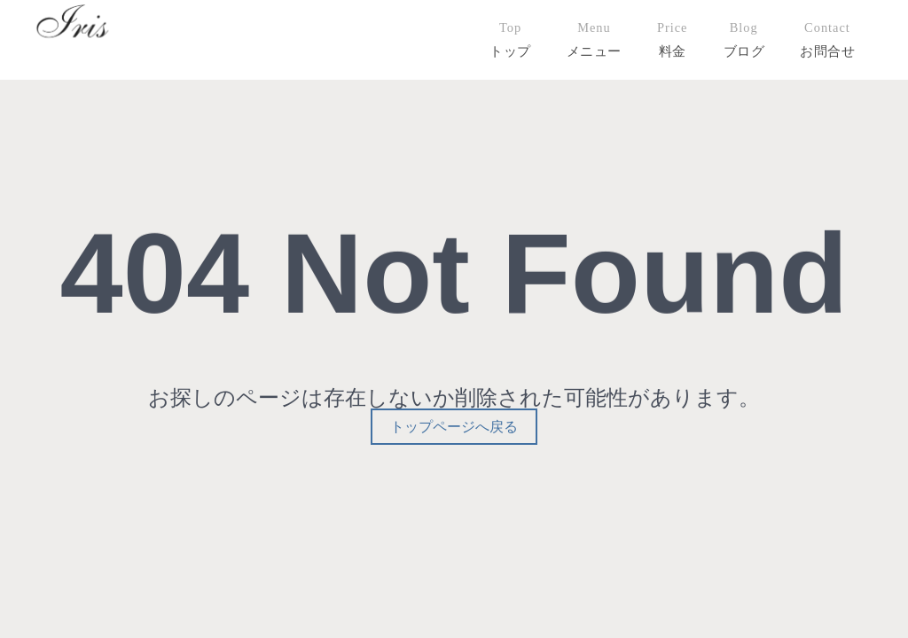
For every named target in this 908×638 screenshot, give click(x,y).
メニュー (594, 50)
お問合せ (827, 50)
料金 (672, 50)
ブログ (744, 50)
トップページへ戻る (454, 426)
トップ (510, 50)
